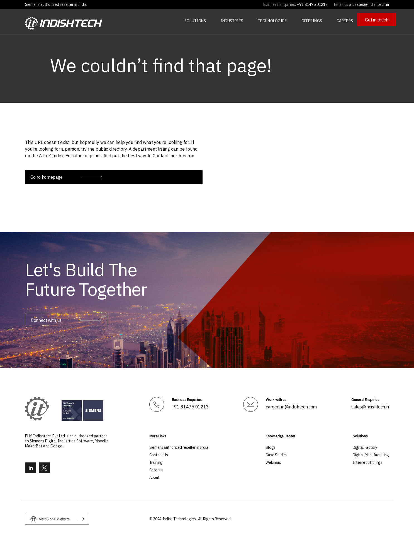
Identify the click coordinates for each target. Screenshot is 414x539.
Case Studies (277, 454)
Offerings (311, 20)
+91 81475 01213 (190, 406)
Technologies (272, 20)
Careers (345, 20)
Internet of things (368, 461)
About (154, 476)
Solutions (195, 20)
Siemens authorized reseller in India (56, 4)
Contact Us (158, 454)
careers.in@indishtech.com (291, 406)
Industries (231, 20)
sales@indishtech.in (370, 406)
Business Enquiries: (279, 4)
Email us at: (344, 4)
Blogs (271, 446)
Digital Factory (365, 446)
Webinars (273, 461)
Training (156, 461)
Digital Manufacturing (371, 454)
